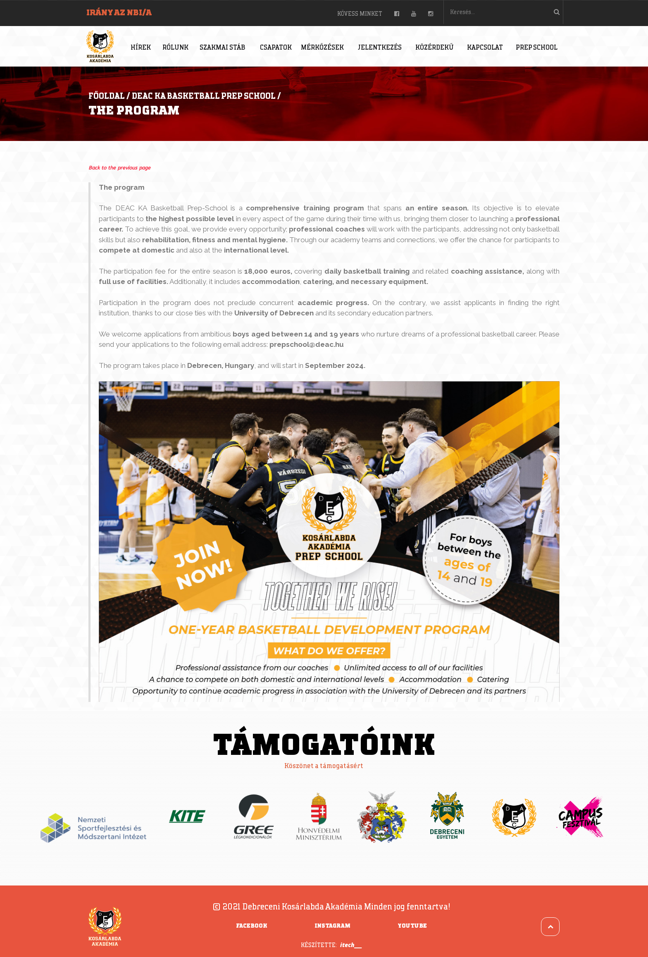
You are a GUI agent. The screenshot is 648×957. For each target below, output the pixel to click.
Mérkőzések (322, 47)
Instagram (332, 926)
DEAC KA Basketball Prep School (204, 96)
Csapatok (276, 47)
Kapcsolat (485, 47)
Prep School (536, 47)
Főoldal (106, 96)
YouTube (412, 926)
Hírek (141, 47)
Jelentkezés (380, 47)
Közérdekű (434, 47)
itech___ (351, 945)
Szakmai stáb (222, 47)
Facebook (251, 926)
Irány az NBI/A (119, 13)
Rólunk (175, 47)
